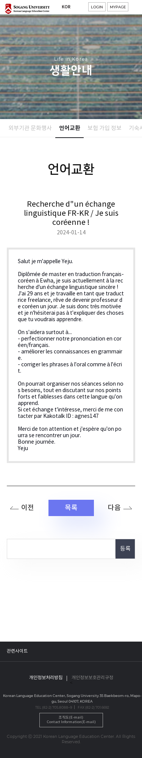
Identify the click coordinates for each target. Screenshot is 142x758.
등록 (125, 549)
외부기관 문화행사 (30, 128)
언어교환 (69, 128)
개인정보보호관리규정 (92, 677)
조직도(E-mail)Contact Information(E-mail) (71, 720)
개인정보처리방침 (45, 677)
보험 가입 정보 (104, 128)
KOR (66, 7)
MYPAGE (118, 7)
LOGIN (97, 7)
